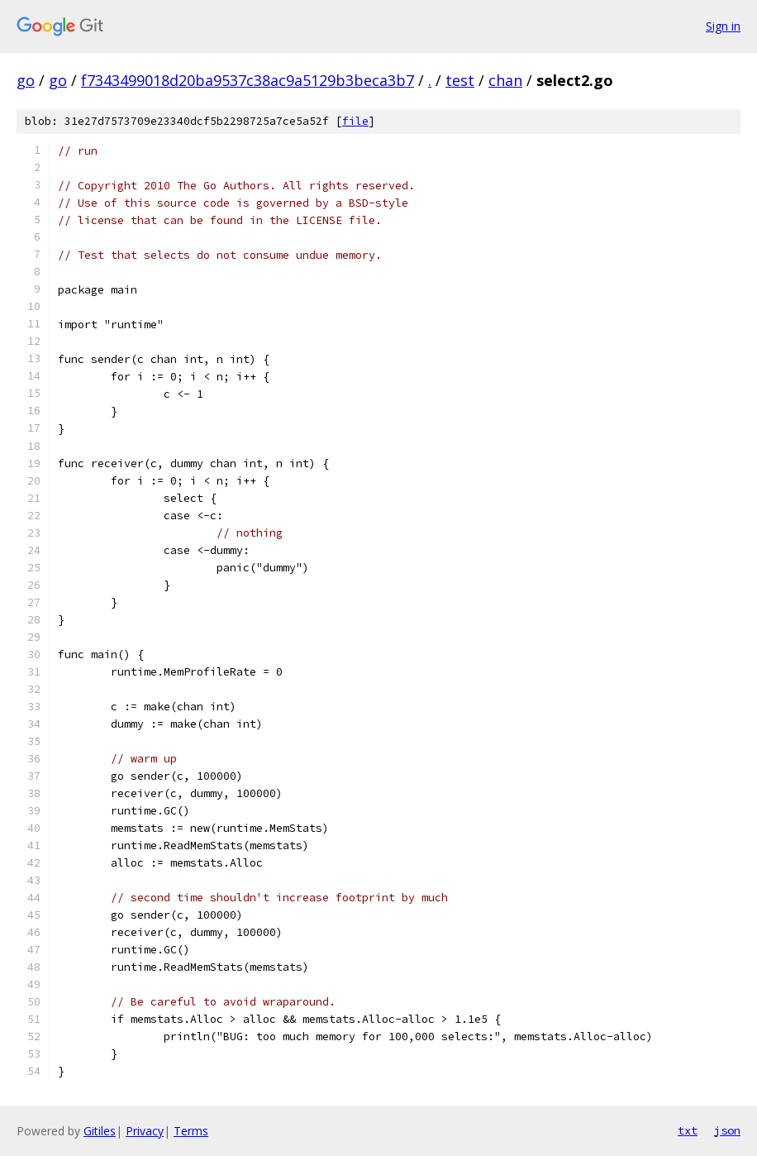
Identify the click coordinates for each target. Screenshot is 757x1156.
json (727, 1130)
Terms (191, 1131)
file (355, 121)
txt (687, 1130)
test (459, 80)
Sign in (723, 26)
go (26, 80)
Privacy (145, 1131)
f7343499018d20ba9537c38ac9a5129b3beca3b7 (247, 80)
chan (505, 80)
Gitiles (99, 1131)
